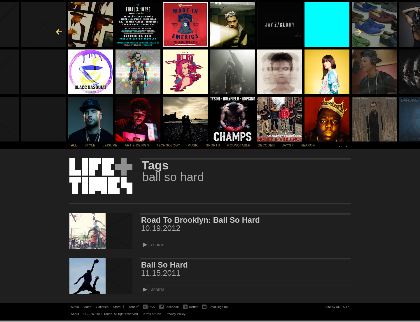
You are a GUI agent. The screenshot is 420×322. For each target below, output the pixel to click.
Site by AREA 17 (337, 307)
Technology (168, 145)
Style (90, 145)
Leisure (110, 145)
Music (193, 145)
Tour (134, 307)
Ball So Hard (164, 265)
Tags (155, 165)
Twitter (190, 307)
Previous (339, 145)
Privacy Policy (175, 314)
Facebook (168, 307)
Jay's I (287, 145)
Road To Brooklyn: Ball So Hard (200, 220)
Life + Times (100, 176)
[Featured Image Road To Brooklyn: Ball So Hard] (100, 231)
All (74, 145)
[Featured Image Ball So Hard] (100, 276)
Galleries (102, 307)
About (75, 314)
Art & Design (137, 145)
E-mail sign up (215, 306)
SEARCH (308, 145)
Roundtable (238, 145)
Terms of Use (151, 314)
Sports (213, 145)
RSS (149, 306)
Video (87, 307)
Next (346, 145)
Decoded (266, 145)
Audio (75, 307)
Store (118, 307)
